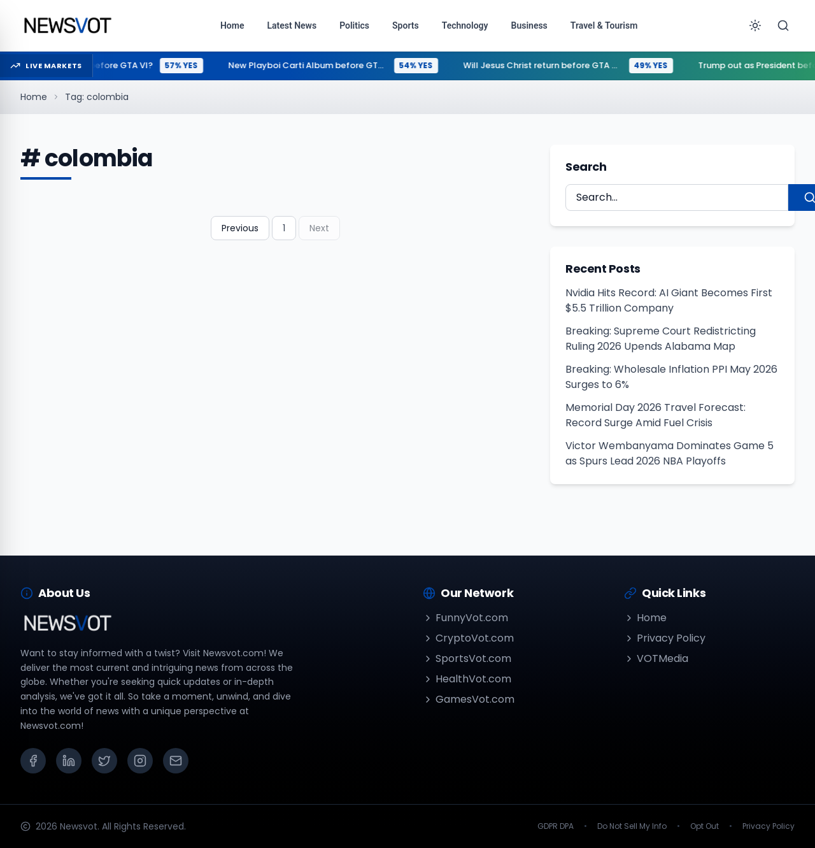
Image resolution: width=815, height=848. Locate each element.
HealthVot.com (467, 679)
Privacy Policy (664, 638)
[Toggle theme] (755, 25)
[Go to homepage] (67, 25)
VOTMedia (656, 658)
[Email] (175, 760)
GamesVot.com (468, 699)
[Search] (783, 25)
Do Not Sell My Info (632, 826)
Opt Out (704, 826)
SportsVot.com (467, 658)
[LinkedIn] (69, 760)
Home (33, 96)
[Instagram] (140, 760)
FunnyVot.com (465, 617)
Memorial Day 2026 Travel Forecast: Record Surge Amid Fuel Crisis (655, 415)
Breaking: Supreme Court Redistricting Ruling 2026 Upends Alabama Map (660, 339)
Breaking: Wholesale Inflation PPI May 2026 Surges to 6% (671, 377)
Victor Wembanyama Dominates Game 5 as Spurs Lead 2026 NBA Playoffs (669, 453)
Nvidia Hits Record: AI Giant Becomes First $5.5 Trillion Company (668, 300)
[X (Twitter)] (104, 760)
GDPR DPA (555, 826)
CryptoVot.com (468, 638)
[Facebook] (33, 760)
